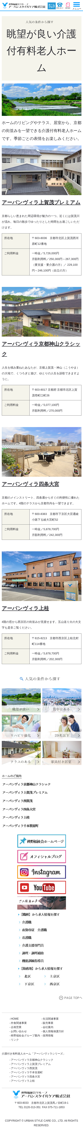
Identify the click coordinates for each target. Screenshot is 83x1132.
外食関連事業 (19, 1023)
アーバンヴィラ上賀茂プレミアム (41, 202)
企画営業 (16, 1027)
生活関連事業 (51, 1018)
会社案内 (48, 1027)
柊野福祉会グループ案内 (27, 1035)
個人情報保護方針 (53, 1031)
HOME (15, 1018)
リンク (15, 1039)
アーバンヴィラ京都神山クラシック (32, 1059)
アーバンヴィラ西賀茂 (24, 1068)
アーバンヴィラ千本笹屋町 (27, 1072)
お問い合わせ (60, 6)
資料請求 (68, 6)
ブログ (52, 6)
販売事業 (48, 1023)
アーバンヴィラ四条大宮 (30, 484)
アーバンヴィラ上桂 (25, 608)
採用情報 (48, 1035)
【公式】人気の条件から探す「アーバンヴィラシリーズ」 (23, 5)
